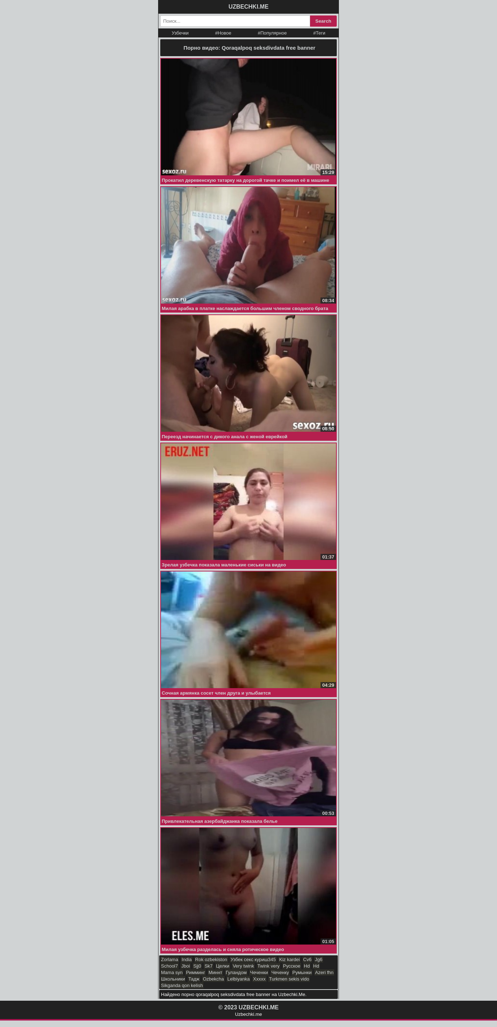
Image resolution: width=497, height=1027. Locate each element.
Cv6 (307, 959)
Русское (291, 966)
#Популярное (272, 33)
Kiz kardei (289, 959)
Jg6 (318, 959)
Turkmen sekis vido (289, 979)
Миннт (215, 972)
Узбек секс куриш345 (253, 959)
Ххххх (259, 979)
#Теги (319, 33)
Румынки (302, 972)
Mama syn (172, 972)
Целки (222, 966)
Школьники (173, 979)
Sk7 (208, 966)
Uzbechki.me (248, 1014)
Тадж (194, 979)
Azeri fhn (324, 972)
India (187, 959)
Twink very (268, 966)
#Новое (223, 33)
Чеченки (259, 972)
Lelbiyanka (238, 979)
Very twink (243, 966)
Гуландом (236, 972)
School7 (169, 966)
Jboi (185, 966)
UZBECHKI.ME (248, 7)
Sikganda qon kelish (182, 985)
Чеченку (280, 972)
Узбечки (180, 33)
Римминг (195, 972)
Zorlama (169, 959)
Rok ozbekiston (211, 959)
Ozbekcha (213, 979)
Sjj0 (197, 966)
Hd (307, 966)
